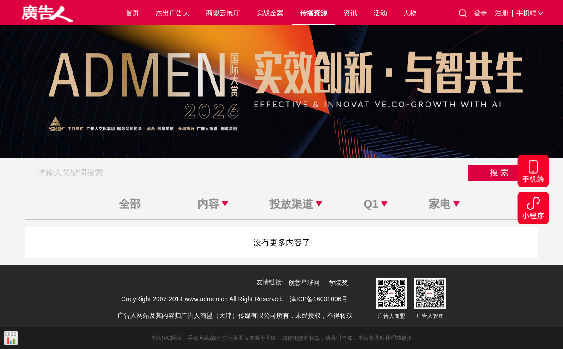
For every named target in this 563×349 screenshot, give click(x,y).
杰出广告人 (173, 13)
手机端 (530, 13)
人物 (410, 13)
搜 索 (499, 172)
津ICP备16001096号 (319, 299)
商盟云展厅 (223, 13)
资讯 (350, 13)
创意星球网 (304, 282)
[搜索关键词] (250, 173)
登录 (482, 13)
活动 (380, 13)
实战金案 (270, 13)
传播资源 (313, 13)
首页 (132, 13)
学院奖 (338, 282)
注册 (504, 13)
